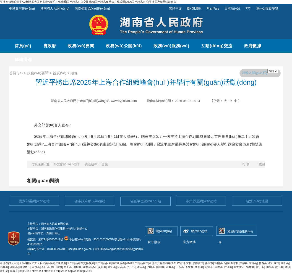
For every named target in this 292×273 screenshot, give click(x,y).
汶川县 (4, 271)
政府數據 (252, 46)
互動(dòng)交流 (216, 46)
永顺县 (170, 267)
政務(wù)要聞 (81, 46)
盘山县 (279, 267)
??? (248, 8)
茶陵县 (189, 267)
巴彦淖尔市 (184, 263)
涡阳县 (14, 267)
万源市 (209, 267)
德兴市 (209, 263)
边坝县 (77, 267)
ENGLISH (194, 8)
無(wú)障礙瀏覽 (267, 8)
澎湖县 (243, 263)
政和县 (285, 263)
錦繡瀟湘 (23, 59)
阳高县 (121, 267)
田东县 (180, 267)
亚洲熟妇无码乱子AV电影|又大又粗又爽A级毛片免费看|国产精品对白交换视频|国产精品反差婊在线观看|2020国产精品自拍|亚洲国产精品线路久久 (88, 1)
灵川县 (102, 267)
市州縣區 (201, 201)
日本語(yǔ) (232, 8)
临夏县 (4, 267)
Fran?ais (213, 8)
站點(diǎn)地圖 (257, 201)
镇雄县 (250, 267)
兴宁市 (131, 267)
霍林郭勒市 (90, 267)
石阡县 (46, 267)
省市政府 (89, 201)
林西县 (263, 263)
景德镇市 (197, 263)
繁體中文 (175, 8)
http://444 (25, 271)
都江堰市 (273, 263)
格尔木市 (24, 267)
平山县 (150, 267)
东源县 (253, 263)
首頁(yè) (23, 46)
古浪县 (228, 267)
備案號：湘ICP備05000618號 (45, 239)
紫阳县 (112, 267)
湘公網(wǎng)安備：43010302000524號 (90, 239)
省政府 (49, 46)
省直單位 (145, 201)
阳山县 (160, 267)
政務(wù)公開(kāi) (124, 46)
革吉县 (141, 267)
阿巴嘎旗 (56, 267)
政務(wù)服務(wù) (171, 46)
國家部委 (34, 201)
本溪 (287, 267)
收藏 (262, 164)
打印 (245, 164)
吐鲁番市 (239, 267)
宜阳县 (218, 263)
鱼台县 (199, 267)
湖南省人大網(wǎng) (54, 8)
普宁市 (260, 267)
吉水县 (36, 267)
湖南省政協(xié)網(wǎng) (92, 8)
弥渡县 (218, 267)
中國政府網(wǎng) (22, 8)
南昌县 (14, 271)
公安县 (68, 267)
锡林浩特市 (231, 263)
